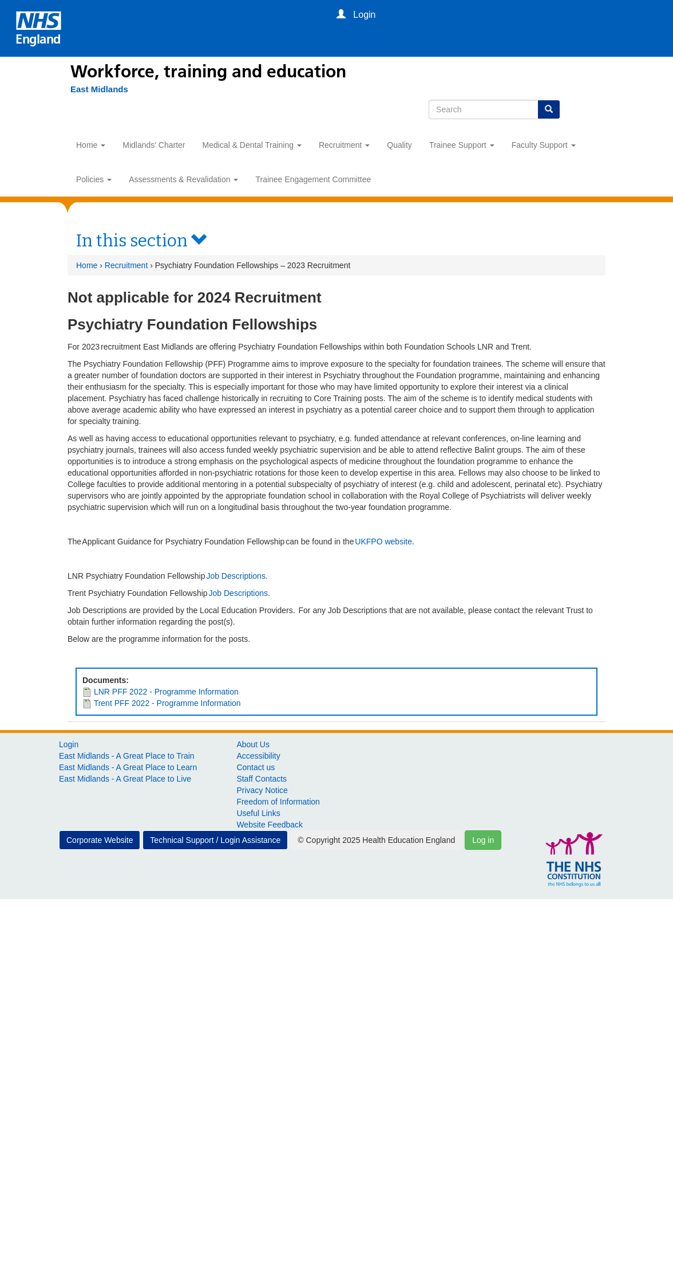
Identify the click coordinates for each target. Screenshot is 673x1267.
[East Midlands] (93, 89)
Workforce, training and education (208, 71)
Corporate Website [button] (99, 840)
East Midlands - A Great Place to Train (127, 755)
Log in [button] (483, 840)
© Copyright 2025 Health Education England (376, 840)
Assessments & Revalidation (183, 179)
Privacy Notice (261, 790)
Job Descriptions (236, 575)
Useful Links (258, 813)
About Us (253, 744)
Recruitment (344, 145)
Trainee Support (461, 145)
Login (68, 744)
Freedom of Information (278, 801)
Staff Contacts (261, 778)
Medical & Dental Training (252, 145)
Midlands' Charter (153, 145)
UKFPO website (383, 541)
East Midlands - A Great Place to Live (125, 778)
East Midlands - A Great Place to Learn (128, 767)
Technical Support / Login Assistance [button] (215, 840)
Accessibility (258, 755)
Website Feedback (269, 824)
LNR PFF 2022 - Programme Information (166, 691)
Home (90, 145)
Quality (399, 145)
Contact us (255, 767)
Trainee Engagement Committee (313, 179)
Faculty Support (544, 145)
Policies (94, 179)
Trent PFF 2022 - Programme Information (167, 703)
